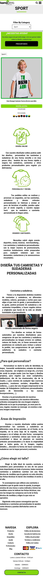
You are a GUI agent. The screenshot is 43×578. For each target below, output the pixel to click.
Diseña (10, 534)
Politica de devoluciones (32, 531)
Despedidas (11, 537)
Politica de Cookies (32, 543)
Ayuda (11, 540)
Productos (10, 531)
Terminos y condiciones (32, 540)
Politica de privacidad (32, 537)
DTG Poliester (21, 106)
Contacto (11, 543)
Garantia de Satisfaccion (32, 534)
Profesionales (10, 546)
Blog (10, 549)
